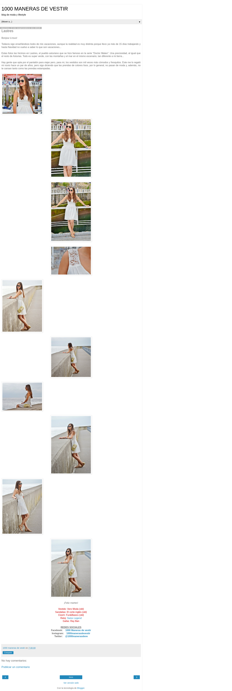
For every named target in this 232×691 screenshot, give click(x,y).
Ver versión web (71, 683)
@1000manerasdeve (76, 636)
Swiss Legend (74, 618)
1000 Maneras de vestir (78, 630)
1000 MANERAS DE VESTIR (34, 9)
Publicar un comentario (15, 667)
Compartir (8, 653)
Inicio (71, 677)
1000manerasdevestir (78, 633)
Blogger (80, 688)
